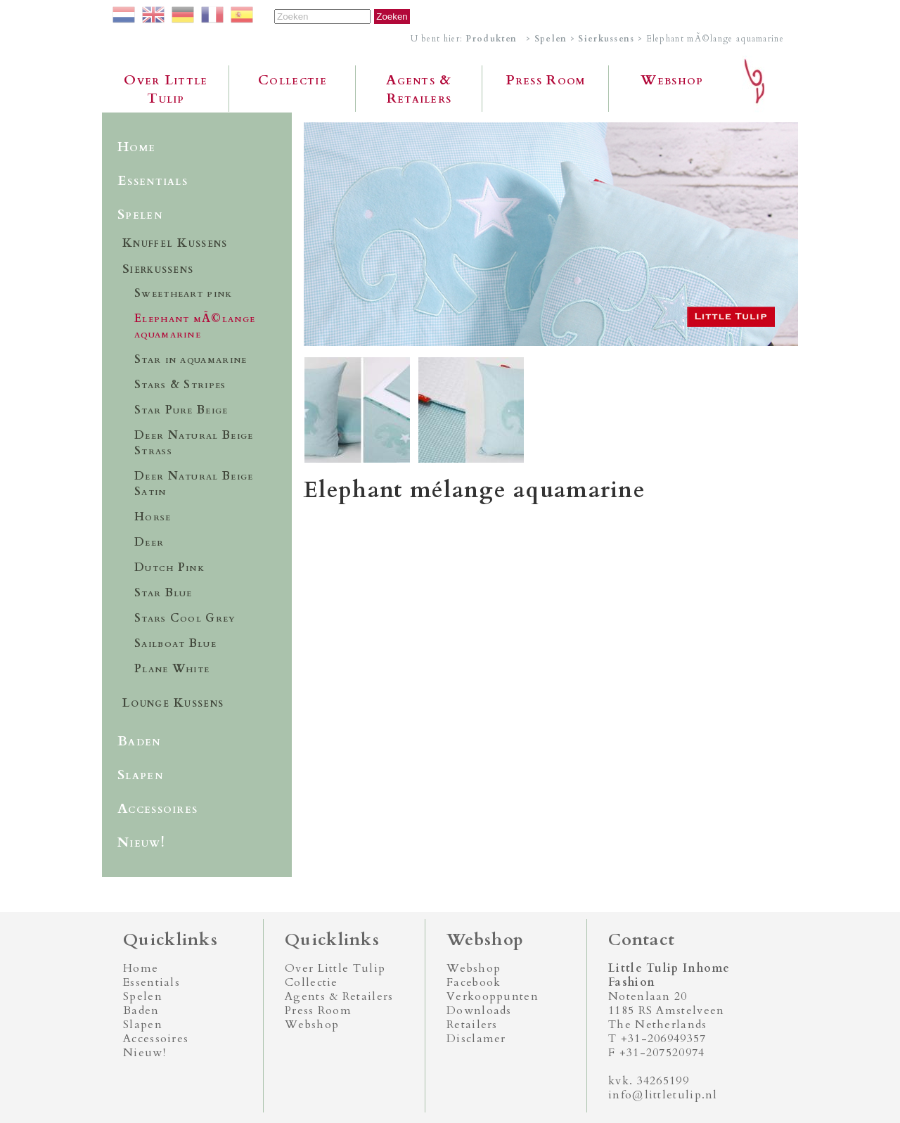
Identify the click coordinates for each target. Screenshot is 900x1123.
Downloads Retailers (479, 1017)
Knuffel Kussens (175, 243)
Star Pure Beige (181, 410)
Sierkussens (606, 38)
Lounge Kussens (173, 703)
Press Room (546, 80)
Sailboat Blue (175, 643)
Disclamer (476, 1038)
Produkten (491, 38)
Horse (153, 517)
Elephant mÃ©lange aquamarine (194, 326)
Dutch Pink (169, 567)
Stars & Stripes (180, 384)
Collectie (292, 80)
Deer (149, 542)
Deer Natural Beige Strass (193, 443)
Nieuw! (141, 842)
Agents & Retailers (418, 89)
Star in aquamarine (190, 359)
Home (136, 147)
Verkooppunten (492, 996)
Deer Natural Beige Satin (193, 483)
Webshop (672, 80)
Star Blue (163, 593)
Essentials (152, 181)
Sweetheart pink (183, 293)
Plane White (172, 668)
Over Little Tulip (165, 89)
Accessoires (157, 809)
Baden (139, 741)
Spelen (550, 38)
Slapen (140, 775)
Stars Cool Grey (185, 618)
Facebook (473, 982)
